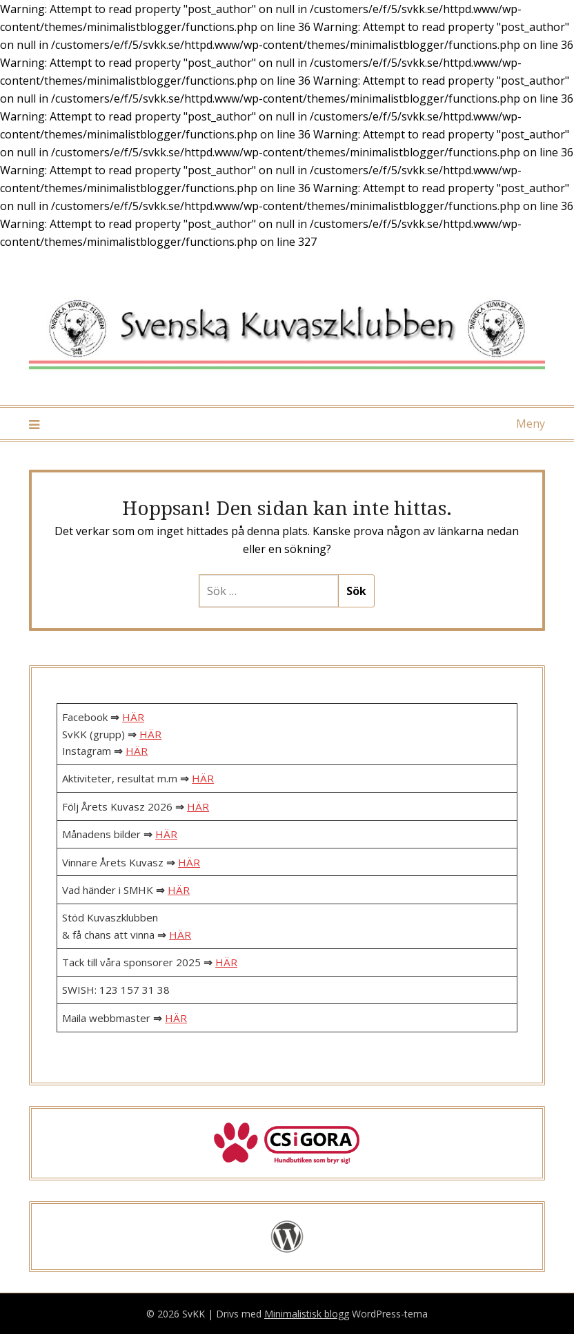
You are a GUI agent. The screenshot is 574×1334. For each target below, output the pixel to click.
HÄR (133, 717)
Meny (530, 423)
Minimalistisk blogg (306, 1313)
